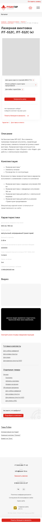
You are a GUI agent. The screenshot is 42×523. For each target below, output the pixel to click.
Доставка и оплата (17, 122)
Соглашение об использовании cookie (21, 498)
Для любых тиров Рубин (13, 89)
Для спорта (6, 357)
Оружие (5, 374)
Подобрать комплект (13, 415)
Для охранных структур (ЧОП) (12, 360)
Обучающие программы (11, 387)
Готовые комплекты (12, 346)
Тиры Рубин (6, 427)
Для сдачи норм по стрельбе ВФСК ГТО (18, 80)
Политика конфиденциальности (21, 494)
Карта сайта (21, 501)
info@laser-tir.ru (21, 471)
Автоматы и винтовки (12, 381)
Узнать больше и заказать (21, 520)
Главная (3, 21)
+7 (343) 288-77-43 (21, 465)
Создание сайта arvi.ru (23, 508)
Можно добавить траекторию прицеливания (15, 84)
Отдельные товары (11, 370)
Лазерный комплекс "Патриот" (10, 435)
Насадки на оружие (12, 384)
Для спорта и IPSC (11, 401)
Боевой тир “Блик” (7, 438)
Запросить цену (20, 99)
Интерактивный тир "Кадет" (10, 432)
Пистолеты (9, 377)
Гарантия (5, 122)
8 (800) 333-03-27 (21, 483)
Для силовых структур (10, 354)
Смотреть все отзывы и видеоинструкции (17, 335)
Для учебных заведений (11, 351)
